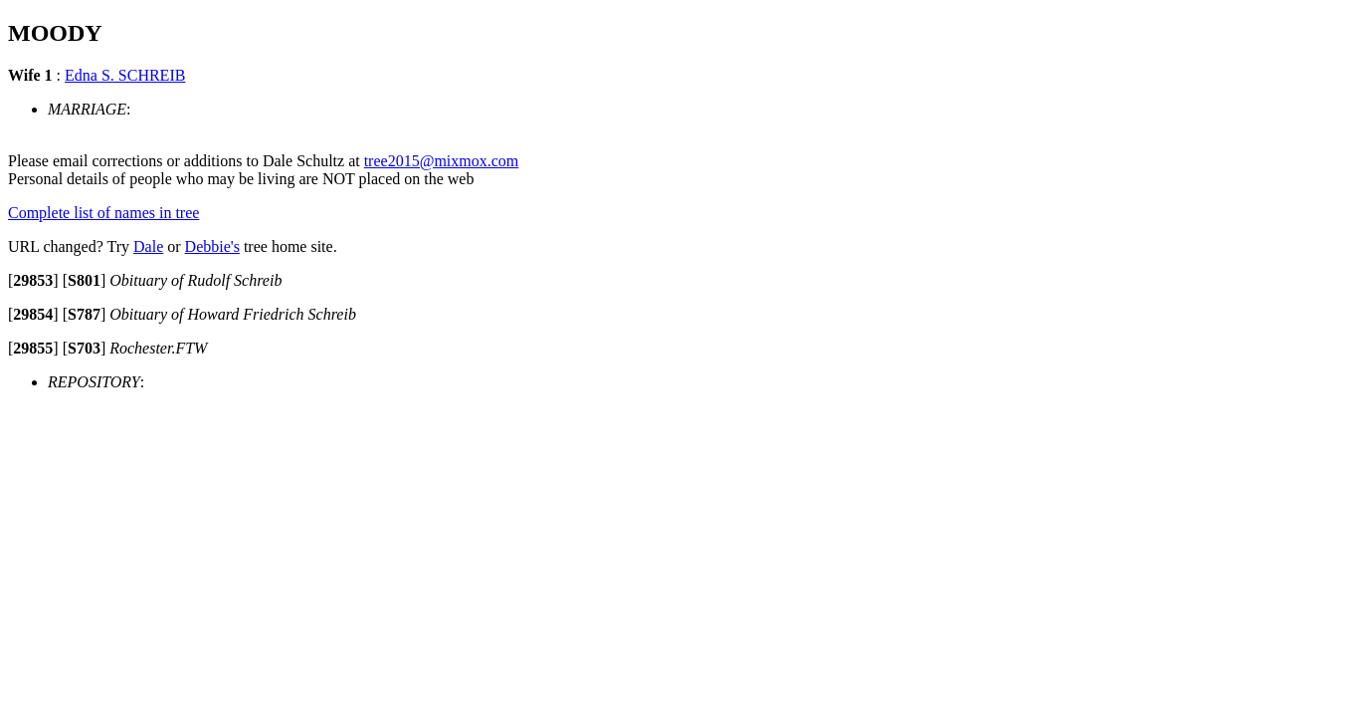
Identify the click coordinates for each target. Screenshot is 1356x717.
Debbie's (212, 246)
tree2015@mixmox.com (441, 160)
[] (33, 280)
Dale (148, 246)
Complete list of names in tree (103, 212)
